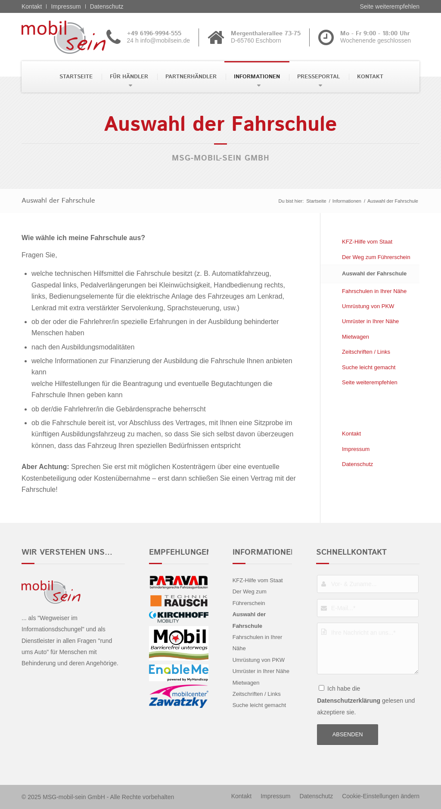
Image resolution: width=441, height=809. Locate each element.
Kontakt (32, 6)
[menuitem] (75, 77)
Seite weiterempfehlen (389, 6)
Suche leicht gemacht (368, 367)
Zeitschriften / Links (366, 352)
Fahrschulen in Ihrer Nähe (374, 291)
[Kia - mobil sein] (77, 37)
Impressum (66, 6)
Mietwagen (355, 336)
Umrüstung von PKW (368, 306)
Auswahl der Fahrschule (58, 201)
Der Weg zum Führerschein (376, 257)
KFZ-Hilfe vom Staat (367, 241)
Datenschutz (107, 6)
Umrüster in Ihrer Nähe (370, 321)
